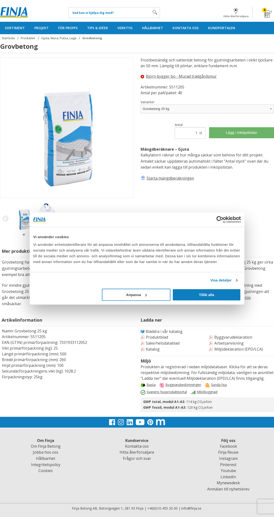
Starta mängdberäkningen (170, 178)
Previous (5, 219)
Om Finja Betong (46, 446)
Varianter (147, 102)
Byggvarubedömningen (183, 384)
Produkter (28, 38)
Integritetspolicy (45, 464)
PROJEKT (41, 28)
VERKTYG (124, 28)
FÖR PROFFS (68, 28)
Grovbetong (92, 38)
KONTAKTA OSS (186, 28)
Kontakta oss (137, 446)
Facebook (228, 446)
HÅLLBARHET (152, 28)
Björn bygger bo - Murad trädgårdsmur (179, 76)
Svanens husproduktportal (167, 392)
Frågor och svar (137, 458)
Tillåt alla (206, 295)
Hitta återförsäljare (236, 12)
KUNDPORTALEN (221, 28)
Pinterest (228, 464)
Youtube (228, 470)
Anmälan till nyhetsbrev (228, 489)
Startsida (8, 38)
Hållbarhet (45, 458)
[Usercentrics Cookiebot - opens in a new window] (220, 219)
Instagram (228, 458)
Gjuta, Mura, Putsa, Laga (58, 38)
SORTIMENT (15, 28)
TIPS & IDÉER (97, 28)
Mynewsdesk (228, 482)
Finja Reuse (228, 452)
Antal (190, 130)
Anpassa (136, 295)
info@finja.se (191, 508)
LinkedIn (228, 476)
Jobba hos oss (45, 452)
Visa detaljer (221, 280)
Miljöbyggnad (207, 392)
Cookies (45, 470)
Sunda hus (219, 384)
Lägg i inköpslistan (241, 133)
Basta (151, 384)
